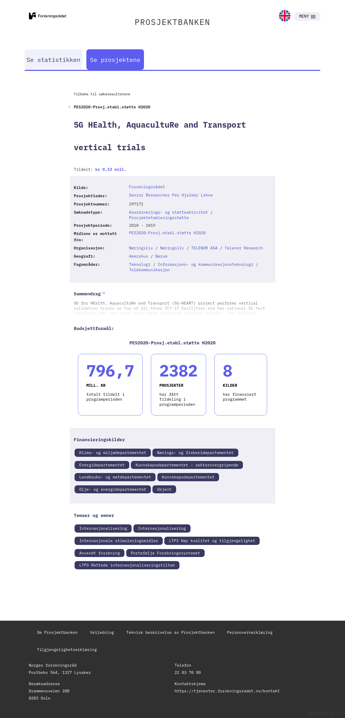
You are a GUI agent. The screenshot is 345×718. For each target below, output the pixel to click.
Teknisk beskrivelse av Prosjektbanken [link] (170, 632)
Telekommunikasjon (149, 269)
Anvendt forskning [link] (99, 552)
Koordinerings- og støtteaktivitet (168, 212)
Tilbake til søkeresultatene (102, 94)
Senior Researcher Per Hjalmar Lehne (171, 194)
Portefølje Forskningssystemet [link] (165, 552)
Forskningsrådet (147, 186)
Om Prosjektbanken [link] (57, 632)
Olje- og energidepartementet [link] (112, 489)
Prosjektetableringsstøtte (159, 217)
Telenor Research (244, 247)
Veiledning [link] (102, 632)
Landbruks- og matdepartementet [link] (115, 476)
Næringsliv (141, 247)
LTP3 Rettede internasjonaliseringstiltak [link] (127, 565)
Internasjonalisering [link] (103, 528)
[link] (284, 16)
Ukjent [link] (164, 489)
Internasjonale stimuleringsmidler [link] (118, 540)
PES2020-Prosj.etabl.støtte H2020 (167, 232)
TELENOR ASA (204, 247)
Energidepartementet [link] (102, 464)
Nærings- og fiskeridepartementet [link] (195, 452)
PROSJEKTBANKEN (172, 22)
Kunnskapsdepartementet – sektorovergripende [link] (186, 464)
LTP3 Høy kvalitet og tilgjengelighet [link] (212, 540)
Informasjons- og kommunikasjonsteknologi (205, 264)
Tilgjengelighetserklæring (67, 649)
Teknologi (140, 264)
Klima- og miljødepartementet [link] (112, 452)
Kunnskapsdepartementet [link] (188, 476)
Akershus (138, 256)
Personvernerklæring (250, 632)
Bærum (161, 256)
